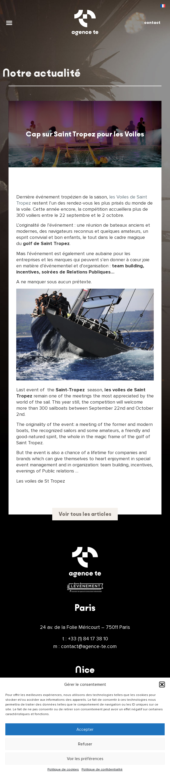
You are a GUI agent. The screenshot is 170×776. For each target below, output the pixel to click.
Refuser (85, 744)
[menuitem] (163, 5)
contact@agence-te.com (89, 646)
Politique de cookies (63, 769)
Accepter (85, 729)
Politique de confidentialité (102, 769)
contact (152, 22)
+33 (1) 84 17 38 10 (88, 639)
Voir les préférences (85, 758)
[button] (162, 684)
